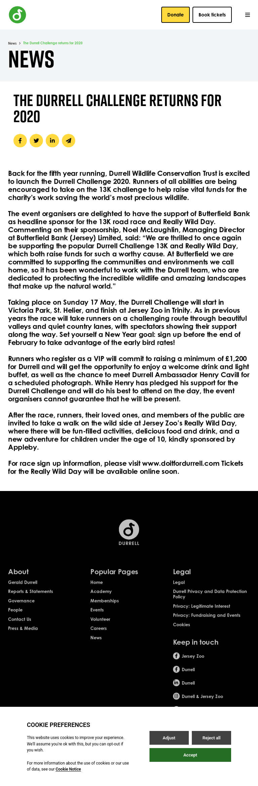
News (12, 43)
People (15, 615)
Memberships (104, 605)
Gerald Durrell (22, 587)
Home (96, 587)
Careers (98, 633)
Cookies (181, 629)
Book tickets (212, 14)
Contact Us (19, 624)
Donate (175, 14)
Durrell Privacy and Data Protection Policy (210, 599)
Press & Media (23, 633)
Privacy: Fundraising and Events (207, 620)
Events (97, 615)
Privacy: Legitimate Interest (201, 610)
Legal (179, 587)
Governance (21, 605)
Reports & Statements (30, 596)
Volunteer (100, 624)
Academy (101, 596)
